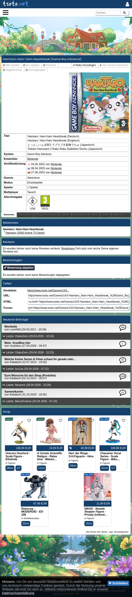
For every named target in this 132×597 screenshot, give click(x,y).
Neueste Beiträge (15, 320)
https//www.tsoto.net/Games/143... (48, 290)
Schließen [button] (118, 583)
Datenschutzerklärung (18, 593)
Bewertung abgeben (19, 267)
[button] (5, 12)
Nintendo (32, 159)
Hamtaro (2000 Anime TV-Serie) (25, 232)
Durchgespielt (36, 70)
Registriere (68, 248)
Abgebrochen (14, 70)
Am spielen (33, 65)
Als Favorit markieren (115, 65)
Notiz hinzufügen (86, 65)
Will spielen (13, 65)
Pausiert (51, 65)
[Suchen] (124, 12)
